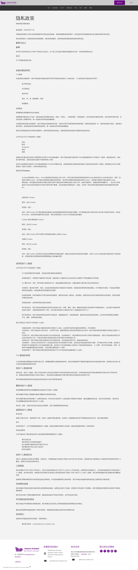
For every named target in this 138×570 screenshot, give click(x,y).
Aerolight (18, 556)
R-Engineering (29, 554)
